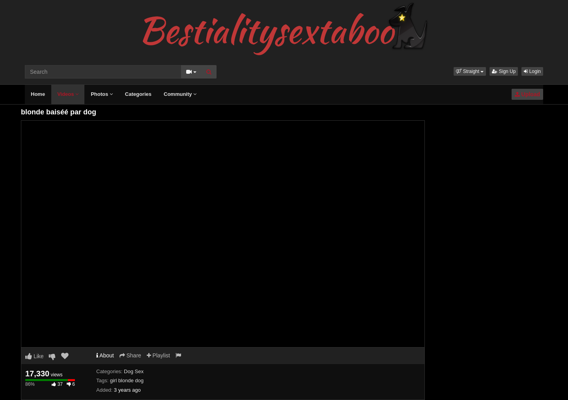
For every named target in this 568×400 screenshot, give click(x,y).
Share (130, 355)
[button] (470, 71)
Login (532, 71)
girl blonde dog (127, 380)
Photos (102, 94)
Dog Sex (134, 371)
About (105, 355)
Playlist (158, 355)
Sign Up (504, 71)
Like (34, 356)
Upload (527, 94)
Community (180, 94)
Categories (138, 94)
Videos (67, 94)
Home (38, 94)
